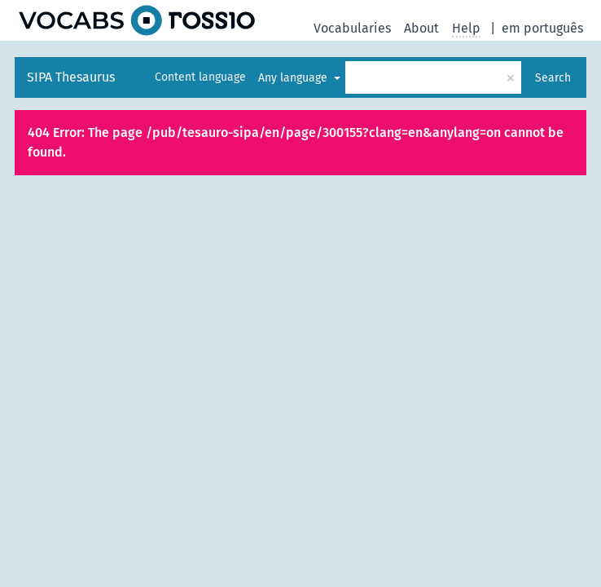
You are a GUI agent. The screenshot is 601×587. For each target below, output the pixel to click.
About (421, 28)
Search (553, 78)
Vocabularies (352, 28)
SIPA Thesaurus (71, 77)
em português (542, 28)
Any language (294, 78)
